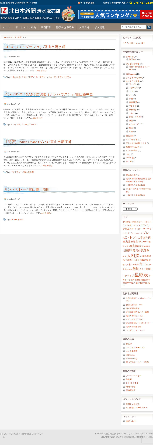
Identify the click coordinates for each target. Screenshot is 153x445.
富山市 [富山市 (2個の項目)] (125, 269)
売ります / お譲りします (136, 143)
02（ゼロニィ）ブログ (135, 330)
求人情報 (99, 27)
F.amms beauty (131, 358)
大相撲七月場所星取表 (135, 195)
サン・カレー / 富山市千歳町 (27, 189)
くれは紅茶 (16, 77)
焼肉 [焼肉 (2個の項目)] (132, 280)
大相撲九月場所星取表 (135, 185)
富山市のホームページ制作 (137, 362)
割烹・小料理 (135, 117)
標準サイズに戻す (137, 43)
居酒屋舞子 (131, 390)
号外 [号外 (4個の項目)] (138, 250)
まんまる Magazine (134, 78)
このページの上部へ (12, 434)
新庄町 (31, 172)
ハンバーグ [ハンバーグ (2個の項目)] (138, 233)
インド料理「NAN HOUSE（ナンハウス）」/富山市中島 (48, 94)
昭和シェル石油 (132, 404)
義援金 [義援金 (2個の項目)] (143, 280)
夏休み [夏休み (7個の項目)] (145, 250)
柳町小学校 (131, 421)
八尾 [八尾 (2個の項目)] (127, 246)
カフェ (132, 91)
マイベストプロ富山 (134, 319)
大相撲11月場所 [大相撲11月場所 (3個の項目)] (132, 260)
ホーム (6, 27)
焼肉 (131, 128)
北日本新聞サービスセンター (138, 323)
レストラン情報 (15, 37)
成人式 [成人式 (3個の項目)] (142, 269)
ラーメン (133, 84)
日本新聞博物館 (132, 308)
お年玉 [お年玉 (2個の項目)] (146, 222)
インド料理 (16, 124)
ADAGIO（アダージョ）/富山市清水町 (34, 47)
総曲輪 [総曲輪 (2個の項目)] (137, 280)
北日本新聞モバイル (134, 316)
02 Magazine (131, 74)
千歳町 (20, 219)
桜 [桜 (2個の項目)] (129, 280)
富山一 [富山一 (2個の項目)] (148, 265)
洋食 (131, 99)
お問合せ (84, 27)
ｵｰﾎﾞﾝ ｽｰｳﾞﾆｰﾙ (132, 383)
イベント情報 (131, 139)
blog (127, 154)
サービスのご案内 (26, 27)
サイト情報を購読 (87, 3)
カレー (24, 124)
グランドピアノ (28, 77)
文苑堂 (129, 344)
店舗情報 (46, 27)
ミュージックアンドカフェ (59, 77)
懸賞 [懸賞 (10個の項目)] (135, 269)
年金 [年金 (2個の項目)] (130, 269)
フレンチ (133, 106)
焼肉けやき (131, 387)
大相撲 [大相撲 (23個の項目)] (133, 255)
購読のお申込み (65, 27)
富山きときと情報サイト (38, 12)
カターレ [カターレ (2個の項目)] (133, 229)
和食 (131, 131)
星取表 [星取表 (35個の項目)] (141, 274)
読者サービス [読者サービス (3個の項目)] (129, 283)
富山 (25, 172)
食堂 (131, 120)
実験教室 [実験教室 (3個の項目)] (144, 260)
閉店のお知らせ (132, 175)
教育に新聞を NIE (134, 305)
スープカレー (41, 77)
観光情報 (130, 136)
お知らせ (130, 56)
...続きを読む (40, 70)
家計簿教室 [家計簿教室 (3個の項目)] (134, 264)
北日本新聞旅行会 (133, 327)
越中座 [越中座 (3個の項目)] (139, 283)
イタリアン (134, 88)
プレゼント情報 (132, 64)
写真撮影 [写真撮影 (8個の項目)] (135, 246)
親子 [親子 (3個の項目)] (148, 280)
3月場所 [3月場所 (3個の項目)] (126, 222)
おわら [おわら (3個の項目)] (140, 222)
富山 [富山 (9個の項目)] (142, 264)
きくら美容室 (131, 351)
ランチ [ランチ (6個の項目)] (143, 241)
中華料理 (130, 158)
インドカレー (16, 172)
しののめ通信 (131, 150)
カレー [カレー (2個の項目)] (140, 229)
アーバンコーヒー (133, 376)
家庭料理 (133, 102)
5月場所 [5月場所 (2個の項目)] (133, 222)
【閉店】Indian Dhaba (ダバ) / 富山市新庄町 (37, 142)
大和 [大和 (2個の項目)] (124, 256)
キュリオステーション (135, 347)
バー (131, 95)
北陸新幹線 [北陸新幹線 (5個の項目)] (129, 250)
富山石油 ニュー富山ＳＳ (136, 408)
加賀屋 (129, 379)
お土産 (129, 161)
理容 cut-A (130, 355)
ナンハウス (33, 124)
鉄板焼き (133, 110)
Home (5, 37)
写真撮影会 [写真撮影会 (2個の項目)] (146, 246)
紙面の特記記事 (132, 147)
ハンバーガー (135, 124)
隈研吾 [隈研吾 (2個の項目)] (145, 283)
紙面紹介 (133, 59)
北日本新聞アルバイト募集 (137, 312)
